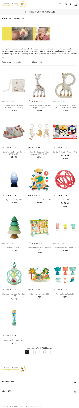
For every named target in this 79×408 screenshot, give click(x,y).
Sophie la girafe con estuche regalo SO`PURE (39, 106)
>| (52, 352)
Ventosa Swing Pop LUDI (65, 294)
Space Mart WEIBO (65, 200)
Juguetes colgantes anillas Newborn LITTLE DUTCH (39, 153)
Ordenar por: (6, 62)
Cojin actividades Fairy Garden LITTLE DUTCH (14, 153)
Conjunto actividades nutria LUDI (39, 200)
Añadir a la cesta (9, 101)
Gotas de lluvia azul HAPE (14, 340)
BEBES (31, 12)
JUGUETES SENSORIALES (46, 12)
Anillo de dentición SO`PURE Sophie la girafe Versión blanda (65, 106)
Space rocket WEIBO (14, 200)
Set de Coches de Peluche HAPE (65, 152)
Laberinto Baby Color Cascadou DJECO (39, 248)
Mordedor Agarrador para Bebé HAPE (13, 295)
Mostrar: (35, 62)
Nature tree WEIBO (14, 247)
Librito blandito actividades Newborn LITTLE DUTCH (13, 106)
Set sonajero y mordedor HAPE (65, 247)
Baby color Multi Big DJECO (39, 294)
